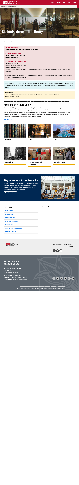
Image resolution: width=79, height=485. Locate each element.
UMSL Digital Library (18, 85)
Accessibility (41, 286)
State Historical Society (11, 221)
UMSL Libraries (9, 224)
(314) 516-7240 (17, 275)
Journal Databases (10, 217)
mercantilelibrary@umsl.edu (20, 279)
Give (69, 2)
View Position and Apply (12, 96)
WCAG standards (68, 83)
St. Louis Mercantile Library (13, 6)
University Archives (10, 231)
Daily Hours (7, 119)
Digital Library (9, 210)
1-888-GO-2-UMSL (22, 277)
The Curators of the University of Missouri (29, 286)
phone (71, 85)
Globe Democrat (9, 214)
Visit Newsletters (10, 193)
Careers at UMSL (61, 286)
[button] (74, 2)
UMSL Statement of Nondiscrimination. (56, 288)
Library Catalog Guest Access (13, 228)
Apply (52, 2)
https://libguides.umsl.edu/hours (17, 77)
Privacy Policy (54, 286)
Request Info (61, 2)
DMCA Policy (47, 286)
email (7, 87)
